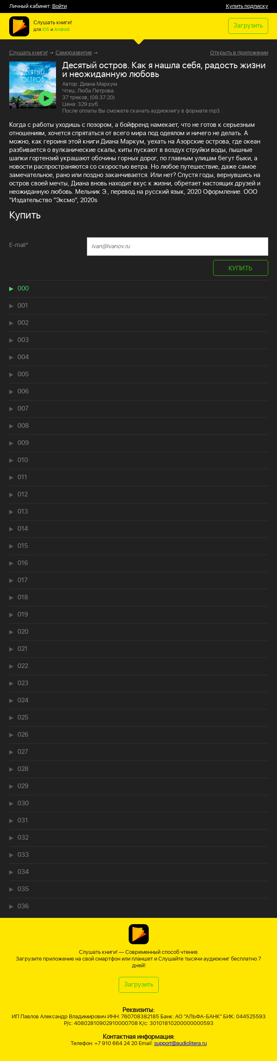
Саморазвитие (74, 53)
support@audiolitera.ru (180, 1044)
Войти (59, 6)
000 (23, 288)
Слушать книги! (28, 53)
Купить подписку (247, 6)
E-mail (18, 245)
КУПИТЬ (240, 268)
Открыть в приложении (239, 53)
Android (61, 29)
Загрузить (248, 26)
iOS (45, 29)
